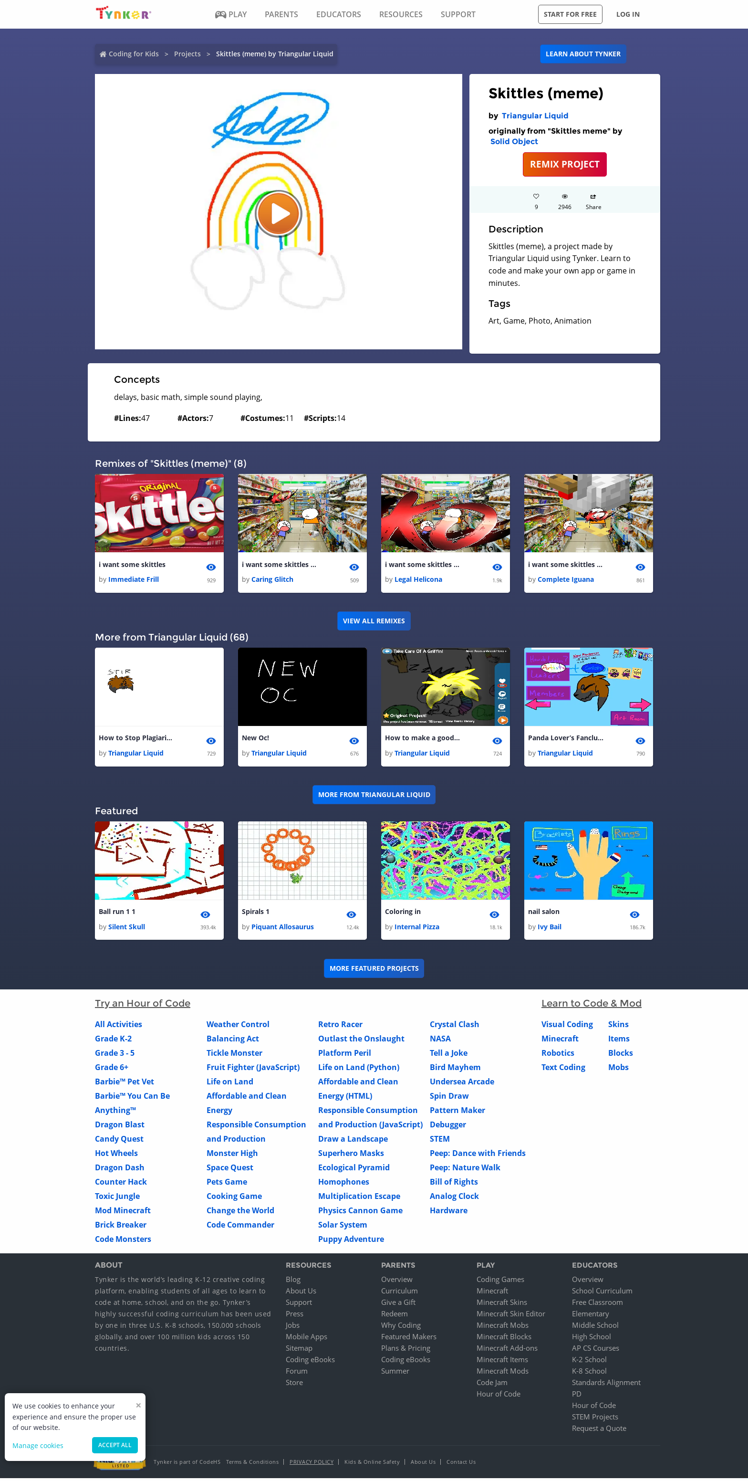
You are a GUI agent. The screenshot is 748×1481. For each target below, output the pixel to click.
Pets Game (227, 1184)
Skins (618, 1026)
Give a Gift (398, 1305)
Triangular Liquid (535, 115)
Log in (628, 14)
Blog (293, 1282)
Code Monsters (123, 1241)
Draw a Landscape (353, 1141)
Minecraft (560, 1041)
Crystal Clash (454, 1026)
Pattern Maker (457, 1112)
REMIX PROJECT (565, 164)
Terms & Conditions (252, 1464)
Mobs (618, 1069)
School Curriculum (602, 1293)
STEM (440, 1141)
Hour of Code (498, 1396)
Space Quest (230, 1170)
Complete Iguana (566, 580)
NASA (440, 1041)
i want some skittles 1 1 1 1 (566, 564)
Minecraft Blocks (504, 1339)
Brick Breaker (120, 1227)
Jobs (293, 1328)
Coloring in (403, 913)
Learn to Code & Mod (591, 1005)
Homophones (343, 1184)
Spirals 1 (256, 913)
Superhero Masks (351, 1155)
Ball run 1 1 (117, 913)
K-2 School (589, 1362)
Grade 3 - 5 (115, 1055)
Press (294, 1316)
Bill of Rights (454, 1184)
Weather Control (238, 1026)
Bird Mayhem (455, 1069)
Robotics (557, 1055)
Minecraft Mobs (503, 1328)
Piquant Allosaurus (282, 929)
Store (294, 1385)
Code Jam (492, 1385)
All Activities (118, 1026)
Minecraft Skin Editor (511, 1316)
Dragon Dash (120, 1170)
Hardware (449, 1213)
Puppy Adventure (351, 1241)
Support (299, 1305)
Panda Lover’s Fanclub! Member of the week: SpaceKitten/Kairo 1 (566, 739)
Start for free (570, 14)
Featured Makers (408, 1339)
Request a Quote (599, 1431)
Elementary (590, 1316)
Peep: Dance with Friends (478, 1155)
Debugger (448, 1127)
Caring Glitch (272, 580)
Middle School (595, 1328)
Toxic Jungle (117, 1198)
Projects (187, 53)
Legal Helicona (418, 580)
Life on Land (230, 1084)
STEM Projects (595, 1419)
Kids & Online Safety (372, 1464)
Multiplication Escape (359, 1198)
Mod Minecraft (123, 1213)
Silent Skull (126, 929)
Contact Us (461, 1464)
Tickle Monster (234, 1055)
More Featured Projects (374, 971)
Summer (395, 1373)
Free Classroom (597, 1305)
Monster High (232, 1155)
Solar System (342, 1227)
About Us (301, 1293)
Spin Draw (449, 1098)
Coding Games (500, 1282)
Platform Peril (344, 1055)
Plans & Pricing (405, 1350)
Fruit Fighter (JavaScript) (253, 1069)
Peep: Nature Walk (465, 1170)
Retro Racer (340, 1026)
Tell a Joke (449, 1055)
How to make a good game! (423, 739)
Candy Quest (119, 1141)
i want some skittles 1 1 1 (423, 564)
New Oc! (255, 739)
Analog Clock (454, 1198)
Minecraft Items (502, 1362)
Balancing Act (233, 1041)
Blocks (620, 1055)
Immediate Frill (133, 580)
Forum (297, 1373)
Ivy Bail (549, 929)
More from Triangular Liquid (374, 796)
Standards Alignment (606, 1385)
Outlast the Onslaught (361, 1041)
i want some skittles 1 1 (280, 564)
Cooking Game (234, 1198)
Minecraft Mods (503, 1373)
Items (619, 1041)
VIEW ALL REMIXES (374, 621)
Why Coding (401, 1328)
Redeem (394, 1316)
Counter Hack (121, 1184)
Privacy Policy (311, 1464)
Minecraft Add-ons (507, 1350)
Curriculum (399, 1293)
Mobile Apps (306, 1339)
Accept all (115, 1445)
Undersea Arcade (462, 1084)
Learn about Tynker (583, 53)
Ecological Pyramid (354, 1170)
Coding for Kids (134, 53)
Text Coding (563, 1069)
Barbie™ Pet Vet (124, 1084)
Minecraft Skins (502, 1305)
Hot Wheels (116, 1155)
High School (591, 1339)
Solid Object (514, 141)
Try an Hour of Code (142, 1005)
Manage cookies (37, 1445)
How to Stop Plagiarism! (137, 739)
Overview (397, 1282)
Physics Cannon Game (360, 1213)
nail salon (544, 913)
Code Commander (240, 1227)
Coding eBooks (310, 1362)
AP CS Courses (595, 1350)
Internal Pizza (417, 929)
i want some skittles (132, 564)
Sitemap (299, 1350)
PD (577, 1396)
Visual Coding (567, 1026)
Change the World (240, 1213)
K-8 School (589, 1373)
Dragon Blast (120, 1127)
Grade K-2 (113, 1041)
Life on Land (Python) (358, 1069)
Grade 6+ (111, 1069)
